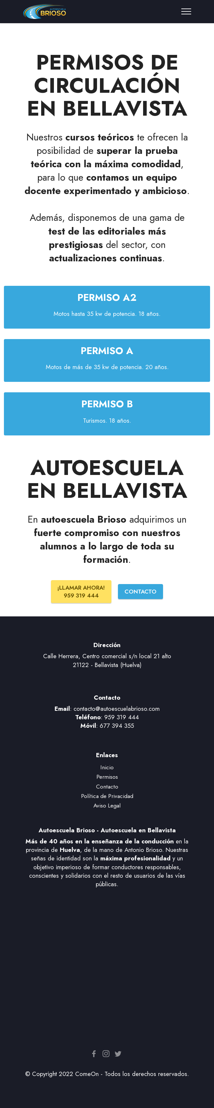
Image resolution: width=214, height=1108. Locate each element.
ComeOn (87, 1073)
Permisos (107, 777)
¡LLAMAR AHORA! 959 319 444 (81, 591)
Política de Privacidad (107, 796)
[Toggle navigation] (186, 11)
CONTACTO (140, 591)
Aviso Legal (107, 805)
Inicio (107, 767)
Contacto (107, 786)
